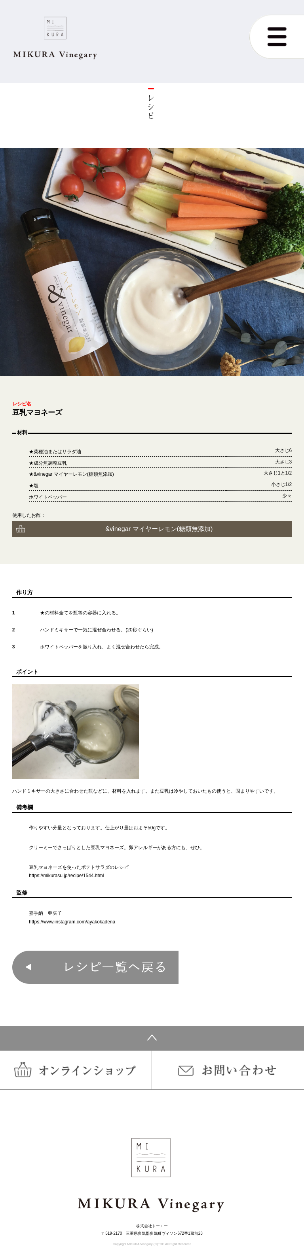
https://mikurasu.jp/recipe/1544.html (66, 875)
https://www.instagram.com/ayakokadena (72, 922)
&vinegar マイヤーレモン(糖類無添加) (159, 528)
